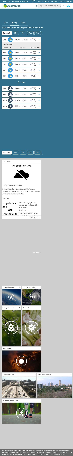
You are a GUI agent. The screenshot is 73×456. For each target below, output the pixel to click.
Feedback (54, 2)
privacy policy (5, 454)
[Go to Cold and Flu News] (31, 326)
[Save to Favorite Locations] (37, 6)
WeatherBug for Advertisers (20, 2)
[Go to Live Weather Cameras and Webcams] (54, 385)
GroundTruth (6, 2)
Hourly (14, 23)
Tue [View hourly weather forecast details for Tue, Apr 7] (23, 33)
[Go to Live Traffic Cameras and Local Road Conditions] (19, 385)
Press (40, 2)
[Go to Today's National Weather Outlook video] (11, 295)
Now (6, 23)
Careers (61, 2)
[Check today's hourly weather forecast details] (7, 33)
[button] (71, 452)
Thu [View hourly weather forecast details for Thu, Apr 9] (37, 33)
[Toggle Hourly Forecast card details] (21, 39)
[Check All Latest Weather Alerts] (68, 5)
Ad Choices (62, 454)
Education (46, 2)
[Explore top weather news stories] (21, 161)
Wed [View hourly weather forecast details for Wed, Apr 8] (30, 33)
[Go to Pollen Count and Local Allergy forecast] (11, 326)
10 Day (23, 23)
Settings (69, 2)
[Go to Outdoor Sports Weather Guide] (21, 411)
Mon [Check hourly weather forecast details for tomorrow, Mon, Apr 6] (15, 33)
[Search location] (50, 6)
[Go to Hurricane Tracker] (31, 295)
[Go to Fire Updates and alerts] (21, 359)
